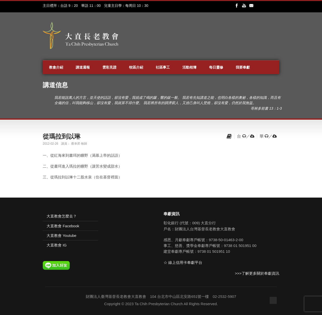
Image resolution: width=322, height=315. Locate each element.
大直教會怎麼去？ (62, 216)
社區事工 (163, 67)
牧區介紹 (136, 67)
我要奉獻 (243, 67)
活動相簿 (189, 67)
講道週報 (83, 67)
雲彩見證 (109, 67)
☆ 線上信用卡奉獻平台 (183, 262)
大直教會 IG (57, 245)
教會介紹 (56, 67)
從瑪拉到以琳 (61, 136)
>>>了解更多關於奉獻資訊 (257, 273)
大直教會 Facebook (63, 226)
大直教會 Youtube (61, 235)
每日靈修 (216, 67)
